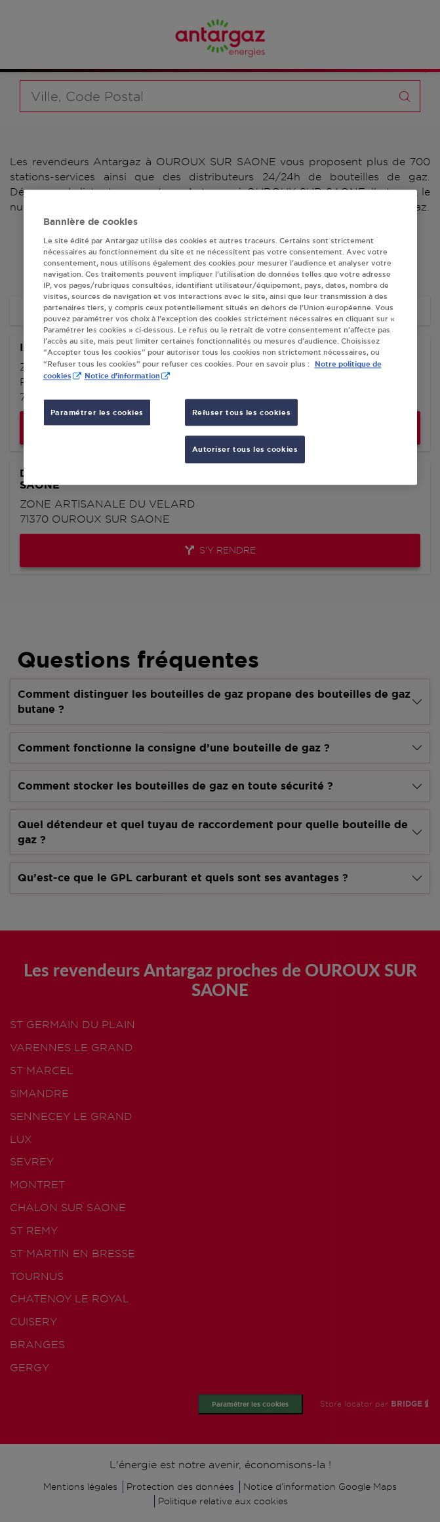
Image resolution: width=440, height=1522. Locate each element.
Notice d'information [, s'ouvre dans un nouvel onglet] (122, 376)
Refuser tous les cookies (241, 412)
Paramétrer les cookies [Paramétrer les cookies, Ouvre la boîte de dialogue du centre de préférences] (97, 412)
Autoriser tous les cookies (245, 449)
